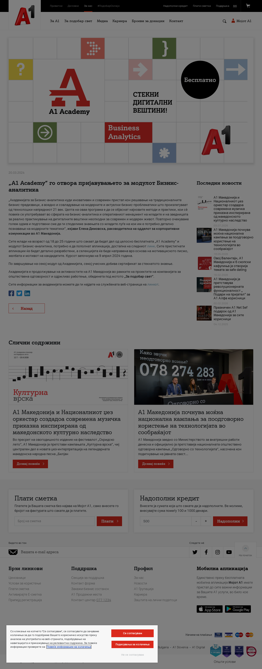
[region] (82, 644)
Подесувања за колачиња (132, 644)
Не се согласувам (132, 654)
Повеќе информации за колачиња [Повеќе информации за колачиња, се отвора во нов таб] (69, 646)
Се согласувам (132, 633)
